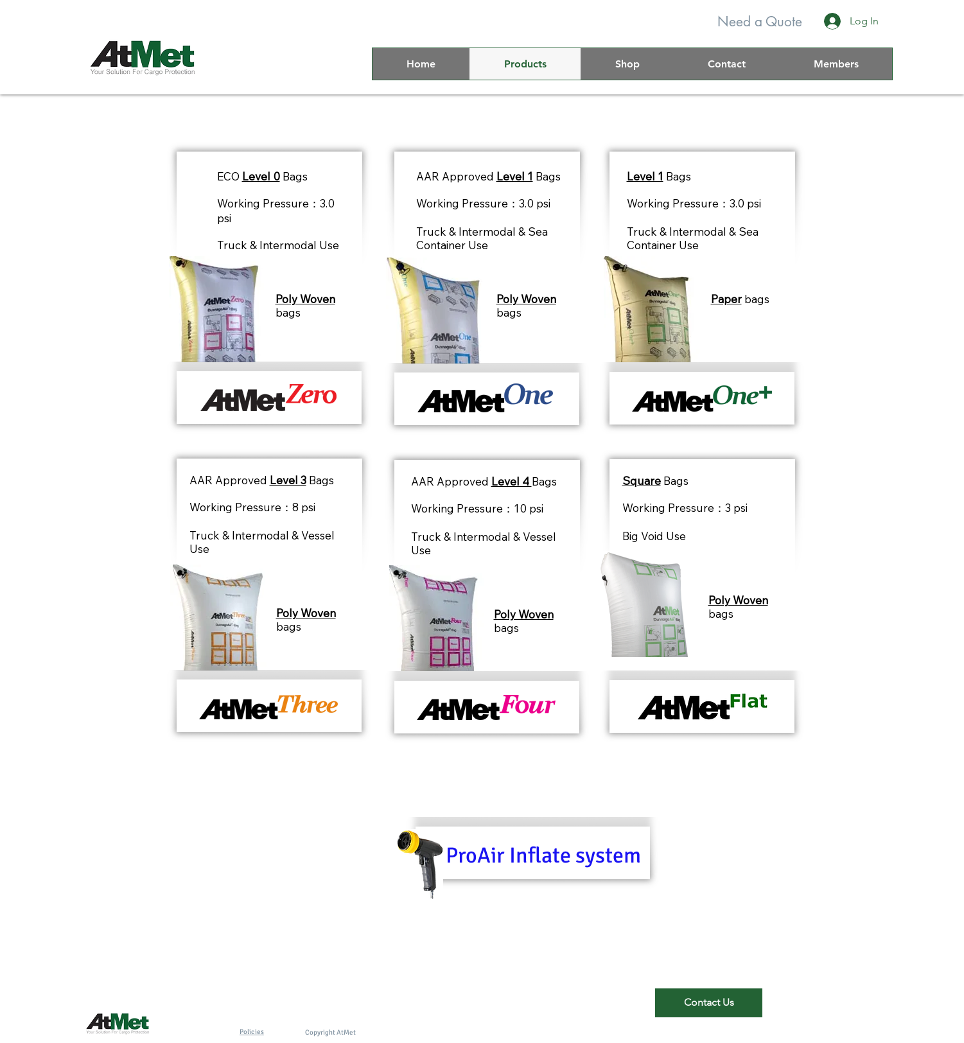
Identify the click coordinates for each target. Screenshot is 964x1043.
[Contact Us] (708, 1003)
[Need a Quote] (759, 21)
